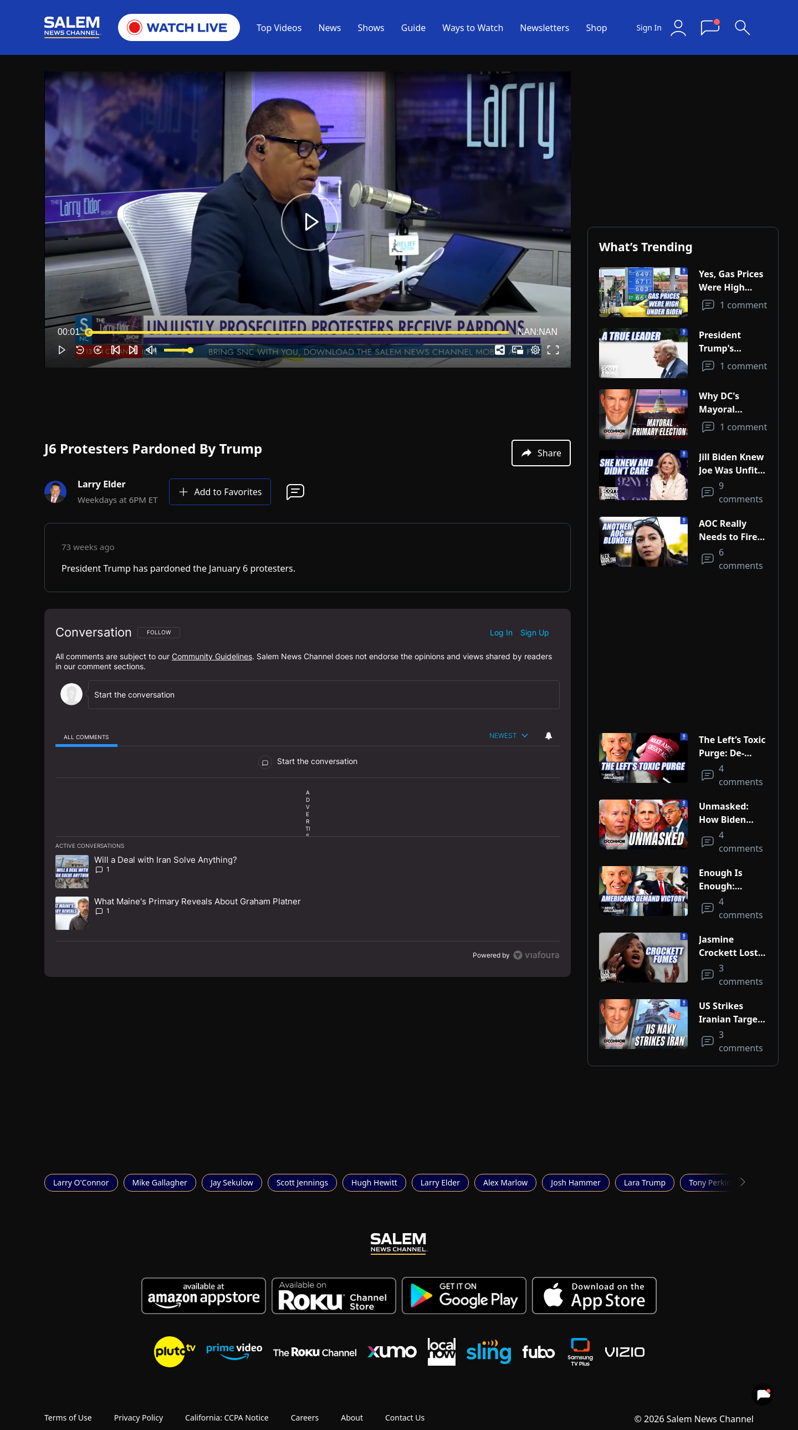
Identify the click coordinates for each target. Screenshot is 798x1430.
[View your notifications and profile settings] (549, 736)
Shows (371, 28)
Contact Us (404, 1417)
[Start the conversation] (316, 694)
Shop (596, 28)
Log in (501, 632)
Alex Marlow (505, 1182)
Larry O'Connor (81, 1182)
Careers (305, 1417)
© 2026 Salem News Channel (694, 1419)
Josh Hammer (575, 1182)
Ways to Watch (472, 28)
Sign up (534, 632)
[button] (309, 222)
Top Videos (279, 28)
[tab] (86, 736)
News (329, 28)
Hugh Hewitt (374, 1182)
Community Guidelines (212, 656)
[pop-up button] (535, 350)
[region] (307, 793)
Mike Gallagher (159, 1182)
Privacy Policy (138, 1417)
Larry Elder (440, 1182)
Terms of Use (68, 1417)
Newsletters (544, 28)
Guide (413, 28)
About (352, 1417)
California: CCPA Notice (227, 1417)
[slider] (299, 332)
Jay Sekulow (232, 1182)
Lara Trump (645, 1182)
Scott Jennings (302, 1182)
